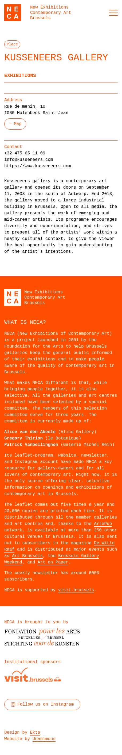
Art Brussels (27, 556)
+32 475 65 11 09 (24, 153)
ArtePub (103, 524)
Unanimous (44, 739)
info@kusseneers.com (28, 159)
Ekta (35, 732)
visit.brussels (76, 590)
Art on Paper (53, 562)
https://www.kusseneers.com (37, 166)
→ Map (15, 124)
